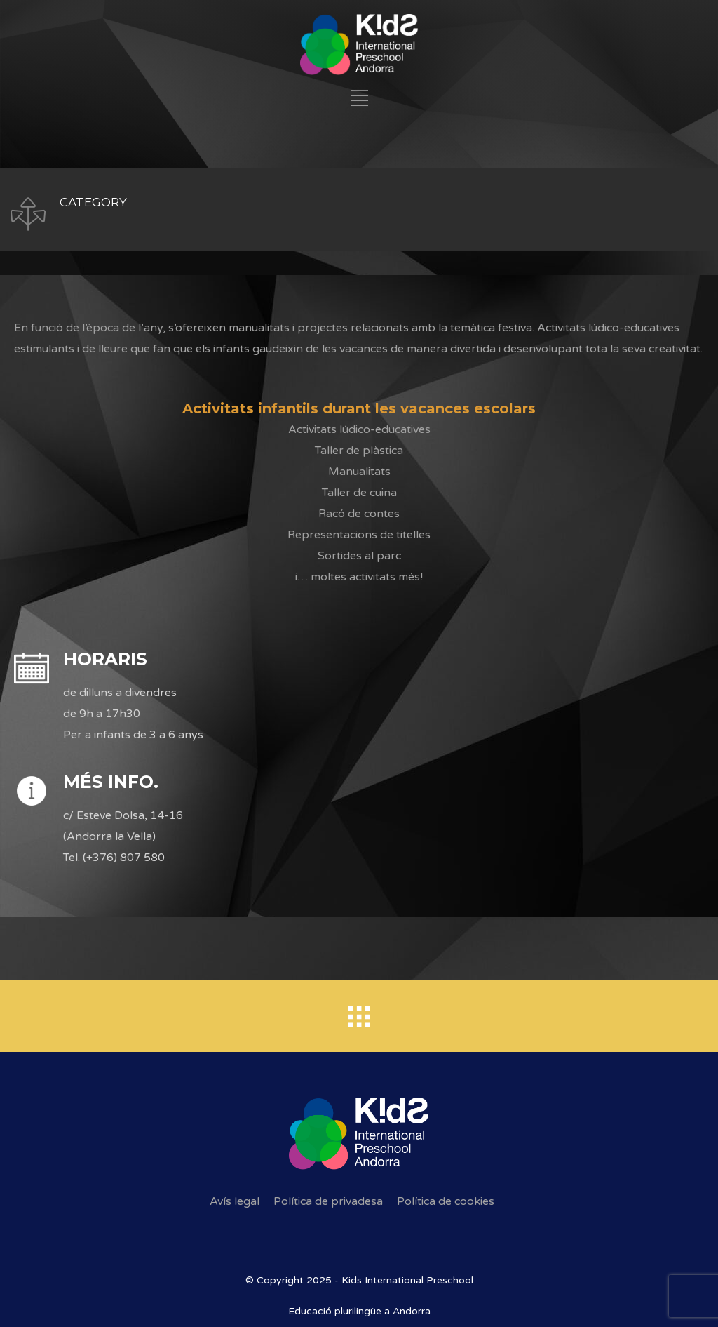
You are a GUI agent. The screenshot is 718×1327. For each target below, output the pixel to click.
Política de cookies (445, 1201)
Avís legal (234, 1201)
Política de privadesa (328, 1201)
